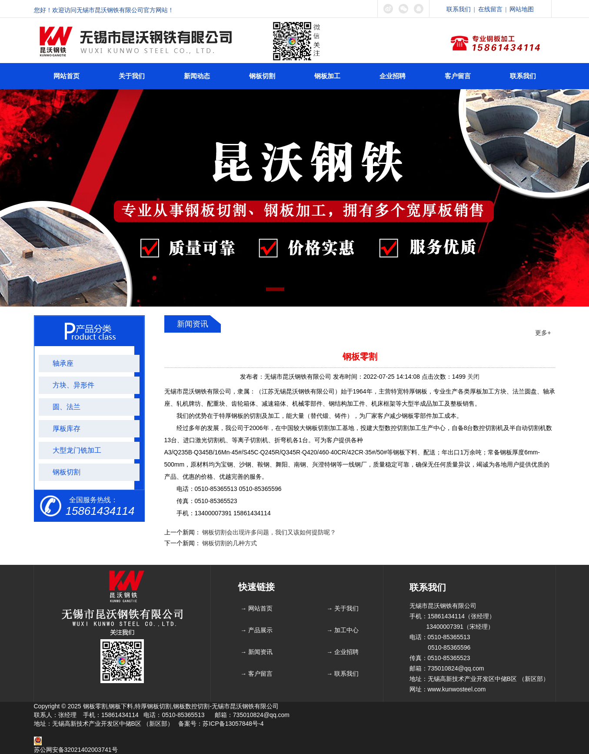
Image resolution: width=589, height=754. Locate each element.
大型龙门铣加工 (77, 450)
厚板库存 (66, 428)
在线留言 (490, 9)
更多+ (543, 332)
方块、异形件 (73, 385)
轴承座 (63, 363)
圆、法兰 (66, 406)
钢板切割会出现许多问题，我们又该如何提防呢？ (269, 532)
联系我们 (458, 9)
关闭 (473, 376)
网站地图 (521, 9)
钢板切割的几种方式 (229, 543)
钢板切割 (66, 472)
